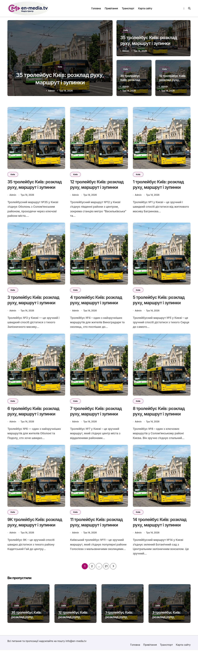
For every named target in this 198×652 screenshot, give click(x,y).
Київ (60, 66)
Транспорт (128, 8)
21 (106, 568)
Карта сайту (145, 8)
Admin (51, 90)
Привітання (111, 8)
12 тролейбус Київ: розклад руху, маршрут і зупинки (172, 80)
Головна (96, 8)
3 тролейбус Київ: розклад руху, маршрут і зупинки (167, 618)
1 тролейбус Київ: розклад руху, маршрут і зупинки (120, 618)
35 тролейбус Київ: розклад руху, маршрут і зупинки (26, 618)
